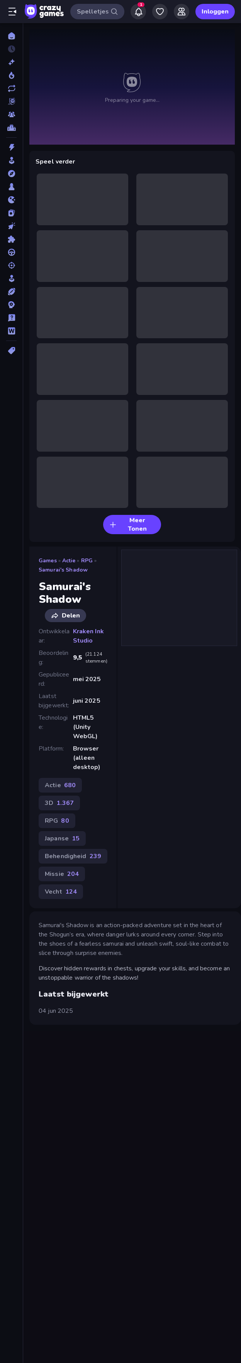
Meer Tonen (128, 524)
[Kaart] (11, 212)
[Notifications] (138, 11)
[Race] (11, 252)
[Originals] (11, 101)
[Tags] (11, 350)
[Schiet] (11, 265)
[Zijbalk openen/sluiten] (12, 11)
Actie (69, 560)
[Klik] (11, 226)
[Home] (11, 35)
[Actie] (11, 147)
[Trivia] (11, 317)
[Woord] (11, 330)
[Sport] (11, 291)
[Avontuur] (11, 173)
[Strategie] (11, 304)
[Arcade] (11, 160)
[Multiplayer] (11, 114)
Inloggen (215, 11)
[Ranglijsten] (11, 127)
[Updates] (11, 88)
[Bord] (11, 186)
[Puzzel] (11, 239)
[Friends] (181, 11)
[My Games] (160, 11)
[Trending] (11, 75)
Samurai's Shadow (63, 570)
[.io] (11, 199)
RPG (87, 560)
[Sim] (11, 278)
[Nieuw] (11, 62)
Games (48, 560)
